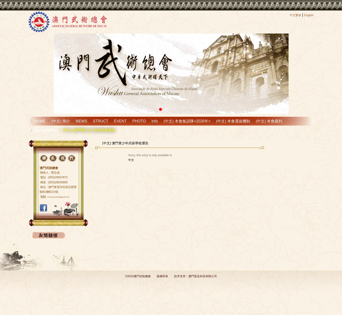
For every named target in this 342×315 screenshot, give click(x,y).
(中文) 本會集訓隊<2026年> (187, 121)
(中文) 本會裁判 (269, 121)
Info (155, 121)
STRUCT (100, 121)
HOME (40, 121)
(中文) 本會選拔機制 (233, 121)
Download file (45, 130)
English (309, 15)
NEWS (81, 121)
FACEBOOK (43, 208)
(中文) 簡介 (60, 121)
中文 (131, 160)
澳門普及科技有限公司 (202, 276)
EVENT (120, 121)
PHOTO (139, 121)
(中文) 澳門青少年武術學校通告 (89, 130)
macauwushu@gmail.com (59, 197)
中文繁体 (295, 15)
